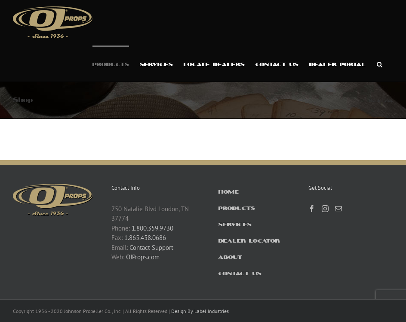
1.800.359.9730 (152, 228)
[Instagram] (325, 208)
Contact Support (151, 247)
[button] (379, 64)
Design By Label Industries (200, 311)
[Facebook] (311, 208)
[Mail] (338, 208)
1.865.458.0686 (145, 238)
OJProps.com (143, 257)
